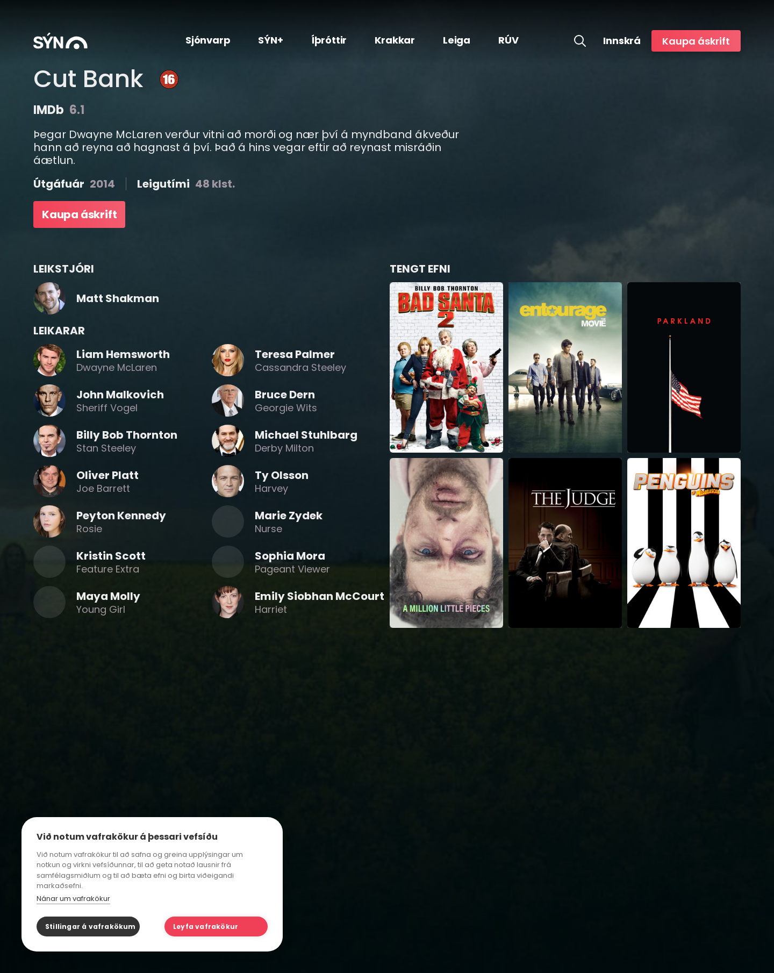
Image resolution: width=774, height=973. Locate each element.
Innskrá (622, 41)
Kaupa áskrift (696, 41)
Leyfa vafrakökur (205, 926)
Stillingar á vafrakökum (90, 926)
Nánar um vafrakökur (73, 898)
